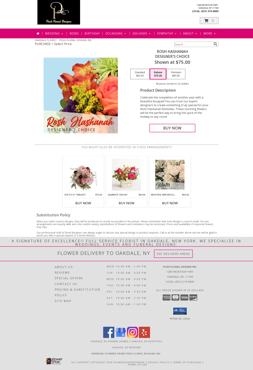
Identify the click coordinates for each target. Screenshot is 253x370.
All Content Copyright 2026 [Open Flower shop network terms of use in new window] (92, 362)
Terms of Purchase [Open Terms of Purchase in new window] (187, 362)
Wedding (54, 33)
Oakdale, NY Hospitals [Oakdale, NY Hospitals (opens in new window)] (146, 341)
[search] (215, 44)
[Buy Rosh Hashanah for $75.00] (172, 128)
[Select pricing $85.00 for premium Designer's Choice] (176, 74)
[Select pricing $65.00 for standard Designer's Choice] (139, 74)
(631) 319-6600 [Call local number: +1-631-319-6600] (209, 11)
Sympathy (167, 33)
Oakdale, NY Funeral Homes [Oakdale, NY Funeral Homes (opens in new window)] (110, 341)
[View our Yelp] (144, 337)
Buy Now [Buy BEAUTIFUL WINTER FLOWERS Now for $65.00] (170, 203)
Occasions (116, 33)
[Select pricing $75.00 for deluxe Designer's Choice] (158, 74)
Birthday (92, 33)
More (210, 33)
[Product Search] (193, 44)
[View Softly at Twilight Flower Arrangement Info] (83, 174)
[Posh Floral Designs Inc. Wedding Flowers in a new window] (126, 353)
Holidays (142, 33)
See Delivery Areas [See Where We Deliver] (173, 254)
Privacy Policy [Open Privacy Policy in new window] (159, 362)
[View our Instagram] (132, 337)
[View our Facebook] (108, 337)
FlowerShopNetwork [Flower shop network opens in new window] (129, 362)
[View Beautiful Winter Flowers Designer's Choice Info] (169, 175)
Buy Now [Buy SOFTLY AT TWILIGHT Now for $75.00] (83, 203)
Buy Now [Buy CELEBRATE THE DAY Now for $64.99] (126, 203)
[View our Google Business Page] (120, 337)
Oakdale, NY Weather (126, 347)
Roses (74, 33)
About (190, 33)
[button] (209, 20)
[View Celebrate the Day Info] (126, 174)
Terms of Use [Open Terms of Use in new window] (137, 364)
